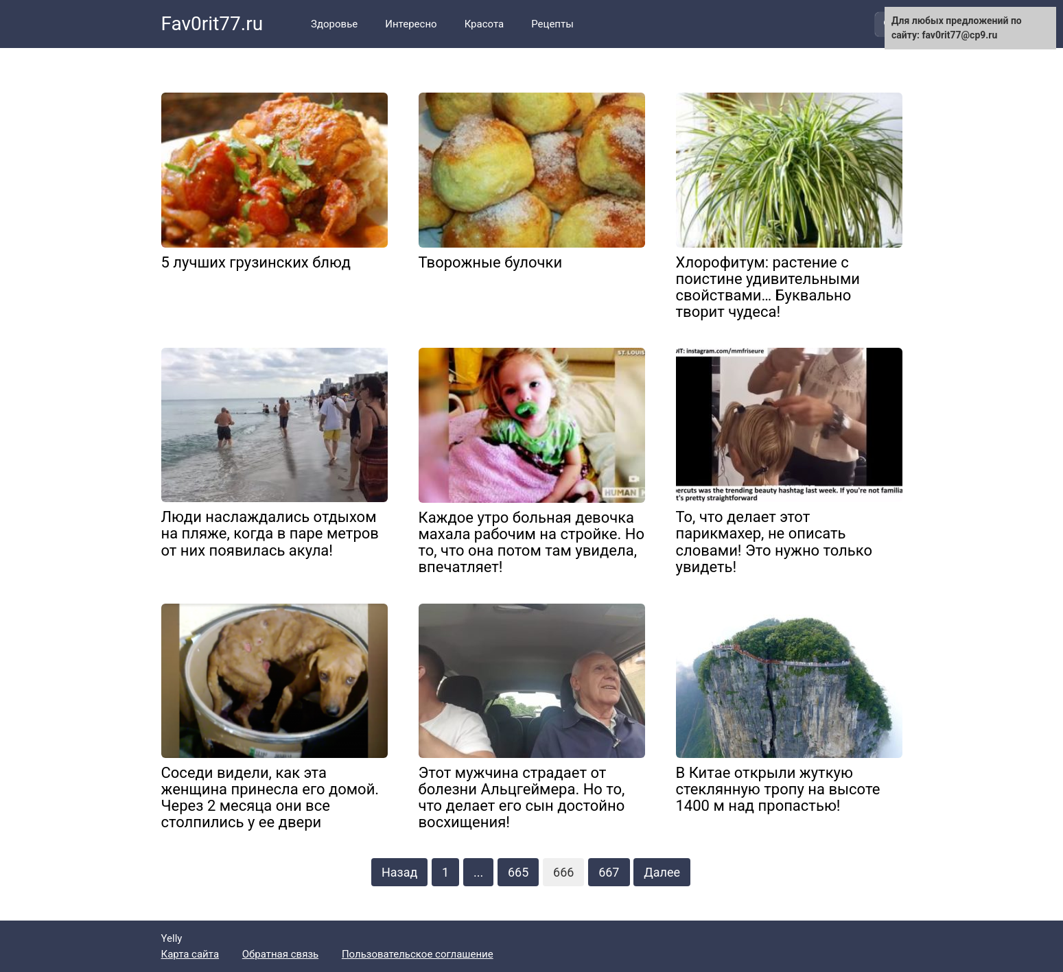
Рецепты (552, 24)
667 (608, 872)
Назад (399, 872)
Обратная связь (280, 954)
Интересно (410, 24)
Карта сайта (190, 954)
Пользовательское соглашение (417, 954)
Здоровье (334, 24)
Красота (484, 24)
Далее (662, 872)
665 (518, 872)
